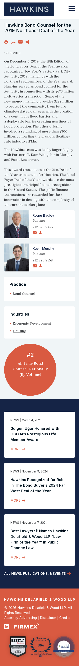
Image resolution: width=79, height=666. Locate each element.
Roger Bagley (43, 215)
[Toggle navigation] (72, 10)
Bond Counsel (24, 293)
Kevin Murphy (43, 248)
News (14, 420)
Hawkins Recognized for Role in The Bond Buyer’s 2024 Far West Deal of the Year (37, 485)
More (15, 449)
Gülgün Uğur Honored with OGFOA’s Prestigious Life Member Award (34, 434)
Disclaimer (48, 618)
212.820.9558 (43, 260)
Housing (19, 331)
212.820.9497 (43, 227)
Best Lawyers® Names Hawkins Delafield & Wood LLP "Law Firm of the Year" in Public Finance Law (39, 539)
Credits (64, 618)
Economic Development (32, 323)
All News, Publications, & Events (35, 573)
